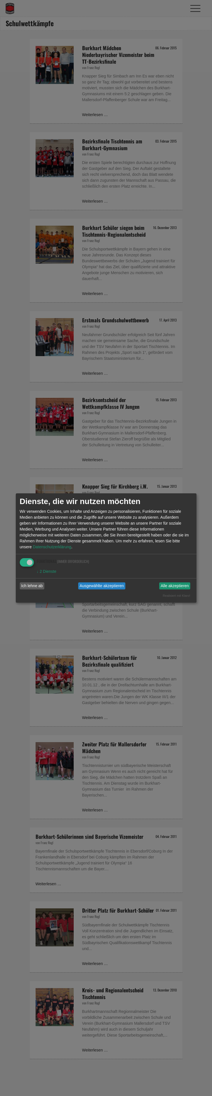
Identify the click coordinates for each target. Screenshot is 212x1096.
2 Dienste (46, 571)
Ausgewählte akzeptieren (102, 586)
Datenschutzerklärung (52, 547)
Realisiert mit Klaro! (176, 595)
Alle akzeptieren (175, 586)
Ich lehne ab (32, 586)
